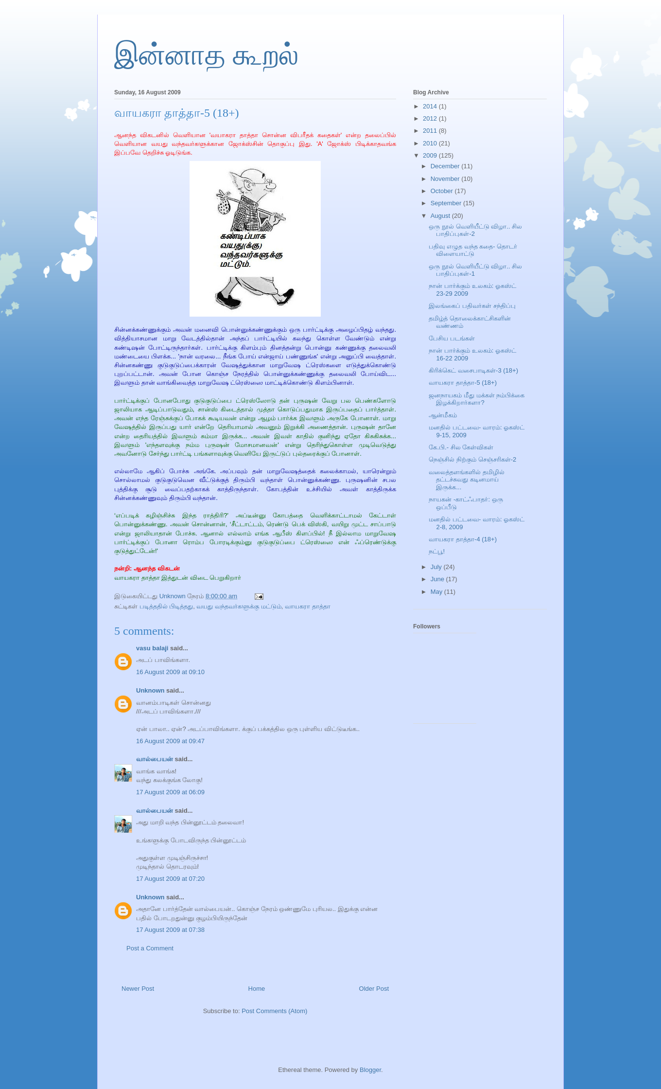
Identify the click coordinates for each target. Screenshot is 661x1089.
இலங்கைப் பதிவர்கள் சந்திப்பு (472, 305)
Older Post (374, 988)
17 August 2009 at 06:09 (170, 792)
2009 (431, 155)
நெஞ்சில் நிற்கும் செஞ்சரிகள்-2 (472, 459)
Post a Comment (150, 948)
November (446, 178)
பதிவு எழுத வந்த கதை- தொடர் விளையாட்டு (473, 250)
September (447, 203)
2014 (431, 106)
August (441, 215)
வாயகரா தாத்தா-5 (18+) (463, 382)
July (437, 567)
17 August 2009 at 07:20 (170, 878)
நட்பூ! (437, 551)
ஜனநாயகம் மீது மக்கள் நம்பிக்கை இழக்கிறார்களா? (476, 399)
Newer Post (138, 988)
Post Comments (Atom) (274, 1011)
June (438, 579)
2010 (431, 143)
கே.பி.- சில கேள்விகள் (461, 447)
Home (256, 988)
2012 (431, 118)
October (443, 191)
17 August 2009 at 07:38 (170, 929)
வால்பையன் (154, 759)
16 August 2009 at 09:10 (170, 672)
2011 (431, 130)
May (437, 591)
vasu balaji (152, 648)
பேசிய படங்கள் (452, 338)
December (446, 166)
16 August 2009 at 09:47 (170, 741)
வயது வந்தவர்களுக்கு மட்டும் (238, 606)
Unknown (150, 690)
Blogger (370, 1069)
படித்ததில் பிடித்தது (166, 606)
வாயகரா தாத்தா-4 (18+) (463, 539)
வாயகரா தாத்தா (307, 606)
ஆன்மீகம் (443, 415)
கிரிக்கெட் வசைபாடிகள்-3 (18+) (473, 370)
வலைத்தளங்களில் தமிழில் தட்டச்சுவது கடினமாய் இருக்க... (466, 479)
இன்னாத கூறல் (206, 55)
